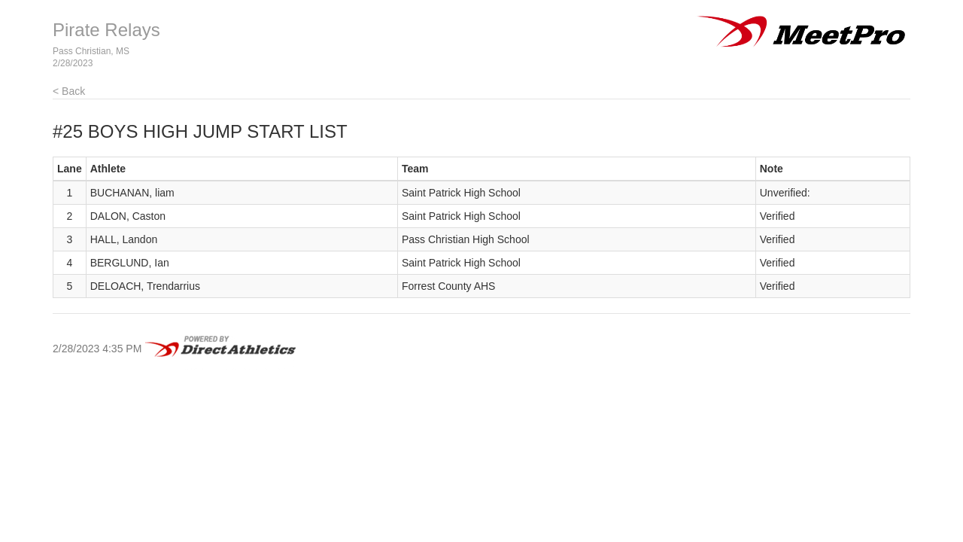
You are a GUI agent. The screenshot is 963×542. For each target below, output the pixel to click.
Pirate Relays (106, 30)
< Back (69, 91)
